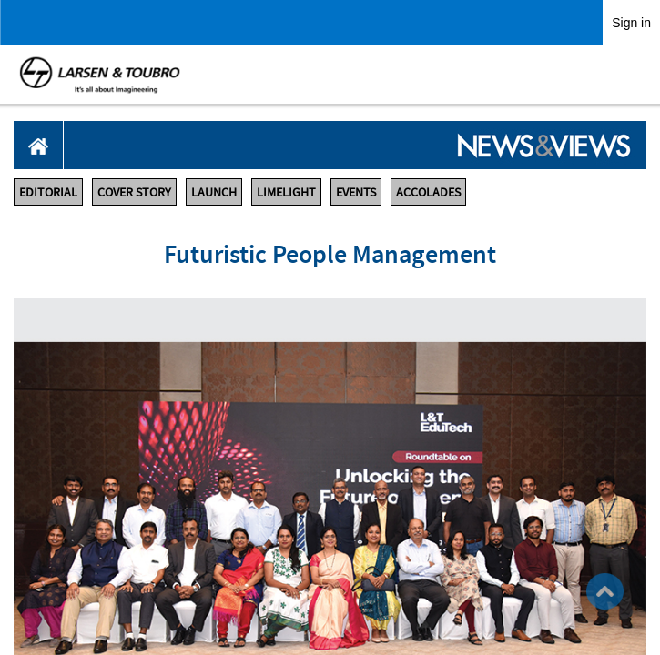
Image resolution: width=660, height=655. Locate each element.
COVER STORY (134, 192)
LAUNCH (214, 192)
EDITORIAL (48, 192)
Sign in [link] (631, 22)
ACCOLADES (428, 192)
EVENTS (356, 192)
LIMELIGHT (286, 192)
